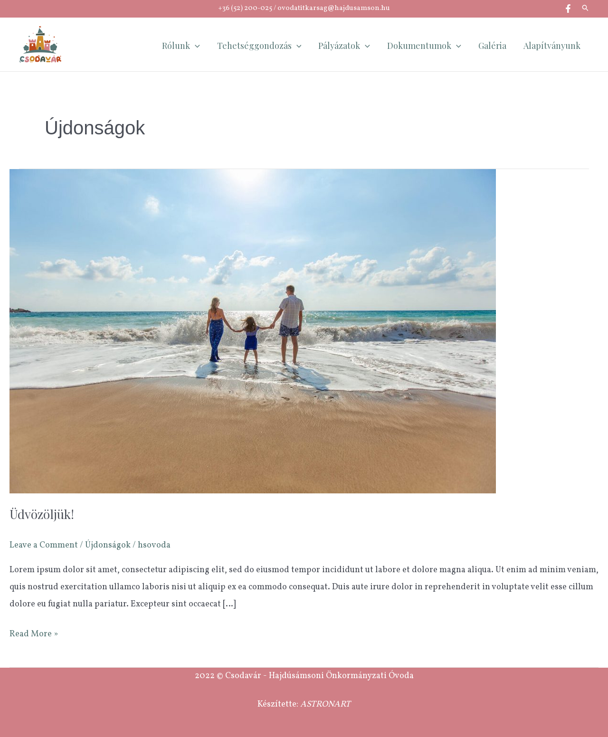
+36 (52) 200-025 (245, 8)
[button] (585, 9)
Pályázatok (344, 46)
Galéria (492, 45)
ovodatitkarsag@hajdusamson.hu (333, 8)
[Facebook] (568, 8)
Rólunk (181, 46)
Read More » (34, 633)
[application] (195, 46)
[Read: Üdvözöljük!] (253, 331)
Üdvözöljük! (42, 514)
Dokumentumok (424, 46)
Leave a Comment (44, 545)
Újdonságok (108, 545)
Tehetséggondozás (259, 46)
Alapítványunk (551, 45)
